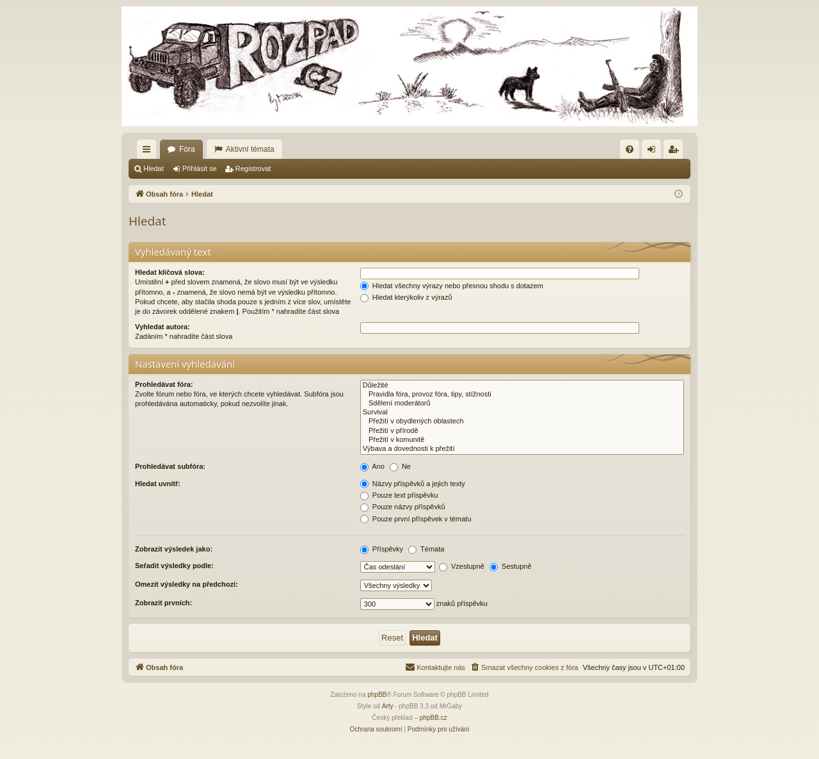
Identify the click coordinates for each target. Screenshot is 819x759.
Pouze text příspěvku (399, 495)
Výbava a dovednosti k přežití (522, 449)
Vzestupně (461, 566)
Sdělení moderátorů (522, 403)
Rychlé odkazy (149, 152)
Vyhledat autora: (162, 327)
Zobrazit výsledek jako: (173, 549)
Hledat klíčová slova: (170, 272)
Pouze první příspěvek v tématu (416, 519)
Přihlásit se (199, 168)
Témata (426, 549)
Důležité (522, 385)
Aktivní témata (250, 149)
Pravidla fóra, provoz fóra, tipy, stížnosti (522, 394)
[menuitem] (629, 149)
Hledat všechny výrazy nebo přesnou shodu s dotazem (451, 286)
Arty (388, 706)
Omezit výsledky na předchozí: (186, 584)
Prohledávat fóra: (164, 384)
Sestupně (510, 566)
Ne (400, 466)
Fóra (187, 149)
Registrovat (253, 168)
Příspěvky (381, 549)
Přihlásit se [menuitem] (654, 152)
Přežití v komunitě (522, 440)
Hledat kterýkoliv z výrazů (406, 297)
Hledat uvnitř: (157, 483)
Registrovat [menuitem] (676, 152)
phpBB (376, 694)
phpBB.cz (433, 717)
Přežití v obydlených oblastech (522, 421)
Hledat (153, 168)
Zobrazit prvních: (163, 603)
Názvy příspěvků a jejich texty (412, 483)
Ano (372, 466)
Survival (522, 412)
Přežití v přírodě (522, 431)
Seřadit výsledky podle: (174, 565)
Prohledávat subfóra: (170, 466)
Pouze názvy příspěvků (402, 506)
